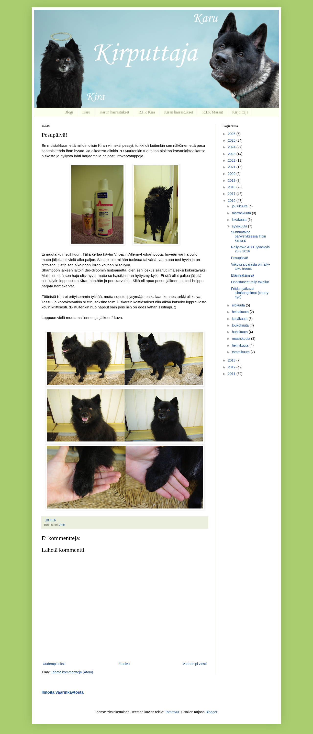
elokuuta (239, 305)
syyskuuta (240, 226)
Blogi (69, 112)
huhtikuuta (240, 332)
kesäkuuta (240, 319)
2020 (232, 174)
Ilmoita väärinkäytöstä (63, 692)
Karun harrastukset (114, 112)
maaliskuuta (241, 338)
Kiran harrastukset (178, 112)
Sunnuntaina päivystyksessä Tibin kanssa (248, 236)
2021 (232, 167)
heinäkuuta (240, 312)
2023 (232, 154)
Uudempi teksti (54, 664)
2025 (232, 140)
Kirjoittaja (240, 112)
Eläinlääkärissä (242, 275)
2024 (232, 147)
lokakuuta (239, 220)
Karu (86, 112)
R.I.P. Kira (146, 112)
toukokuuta (240, 325)
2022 (232, 160)
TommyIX (172, 712)
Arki (62, 525)
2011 (232, 374)
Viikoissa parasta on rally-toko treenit (250, 266)
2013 (232, 360)
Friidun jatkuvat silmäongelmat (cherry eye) (249, 293)
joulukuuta (240, 206)
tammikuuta (241, 352)
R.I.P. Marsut (212, 112)
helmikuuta (240, 345)
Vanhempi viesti (195, 664)
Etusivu (124, 664)
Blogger (211, 712)
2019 (232, 180)
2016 (232, 201)
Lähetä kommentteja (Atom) (72, 672)
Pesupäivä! (239, 258)
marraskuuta (242, 213)
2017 (232, 194)
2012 (232, 367)
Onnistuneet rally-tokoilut (250, 282)
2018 (232, 187)
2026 (232, 134)
